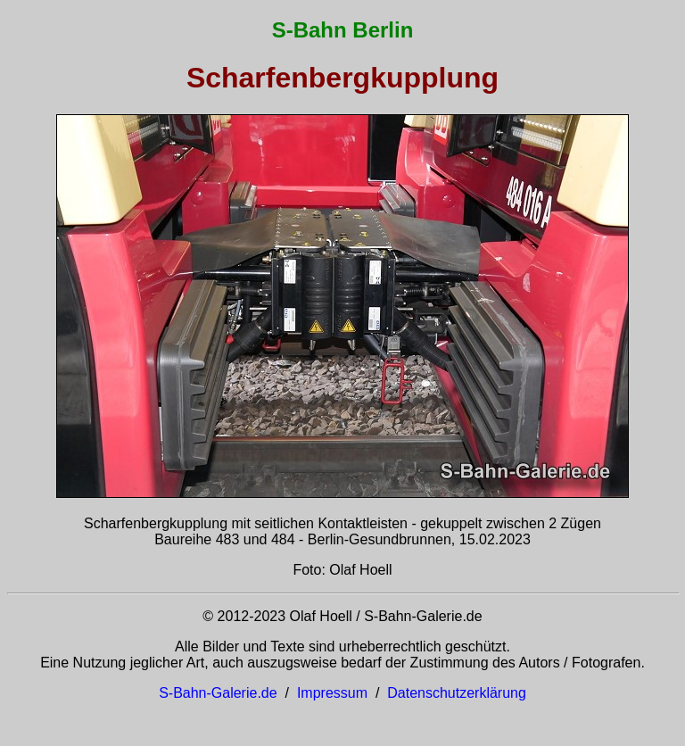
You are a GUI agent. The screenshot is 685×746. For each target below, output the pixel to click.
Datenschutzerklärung (456, 692)
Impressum (332, 692)
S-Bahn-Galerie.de (218, 692)
